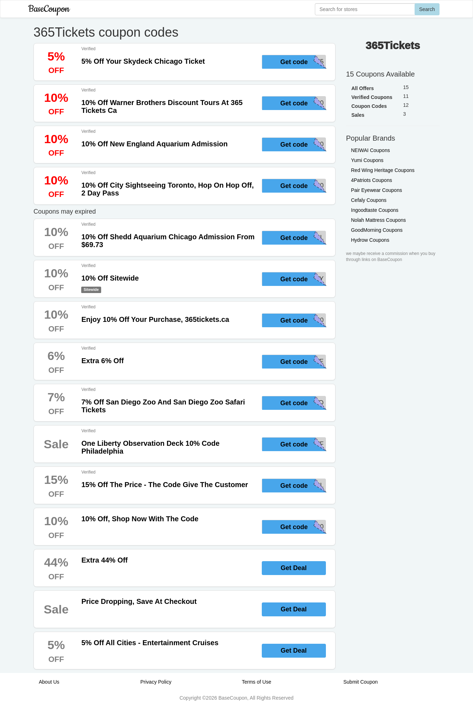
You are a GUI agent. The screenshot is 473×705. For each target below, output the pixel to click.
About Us (49, 682)
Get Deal (294, 567)
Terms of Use (256, 682)
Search (427, 9)
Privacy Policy (155, 682)
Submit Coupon (360, 682)
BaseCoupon (48, 9)
